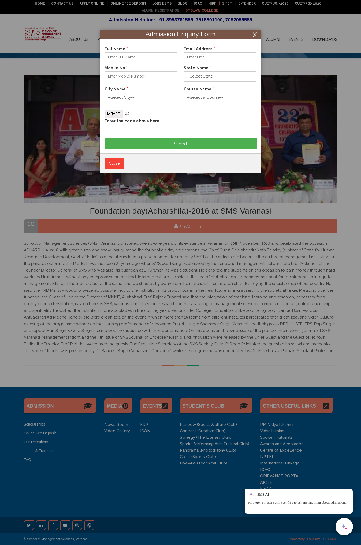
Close (114, 163)
